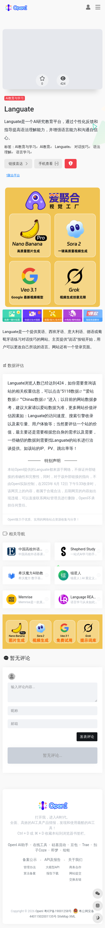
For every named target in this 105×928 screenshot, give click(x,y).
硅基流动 (59, 845)
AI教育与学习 (15, 98)
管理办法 (30, 867)
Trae (85, 845)
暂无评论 (20, 658)
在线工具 (40, 845)
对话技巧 (81, 147)
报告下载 (52, 873)
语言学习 (23, 152)
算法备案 (30, 873)
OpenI (39, 911)
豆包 (74, 845)
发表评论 (87, 737)
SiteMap (62, 916)
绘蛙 (66, 850)
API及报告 (52, 860)
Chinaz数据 (32, 399)
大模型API (53, 867)
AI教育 (45, 147)
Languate (62, 147)
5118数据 (70, 391)
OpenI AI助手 (18, 845)
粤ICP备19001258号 (58, 911)
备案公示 (30, 860)
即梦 (54, 850)
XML (72, 916)
